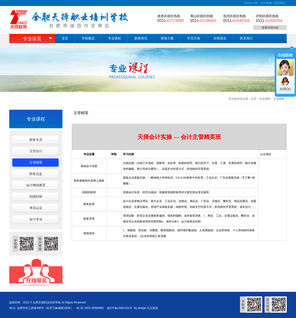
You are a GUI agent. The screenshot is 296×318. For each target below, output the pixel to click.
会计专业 (35, 219)
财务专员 (35, 139)
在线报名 (219, 38)
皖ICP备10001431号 (119, 308)
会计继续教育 (36, 185)
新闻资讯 (140, 38)
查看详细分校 (270, 27)
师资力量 (167, 38)
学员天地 (193, 38)
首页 (65, 38)
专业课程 (114, 38)
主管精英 (278, 98)
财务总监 (35, 174)
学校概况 (88, 38)
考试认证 (35, 208)
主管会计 (35, 151)
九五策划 (152, 308)
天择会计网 (251, 3)
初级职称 (35, 196)
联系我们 (280, 3)
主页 (253, 98)
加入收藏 (266, 3)
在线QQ (285, 89)
